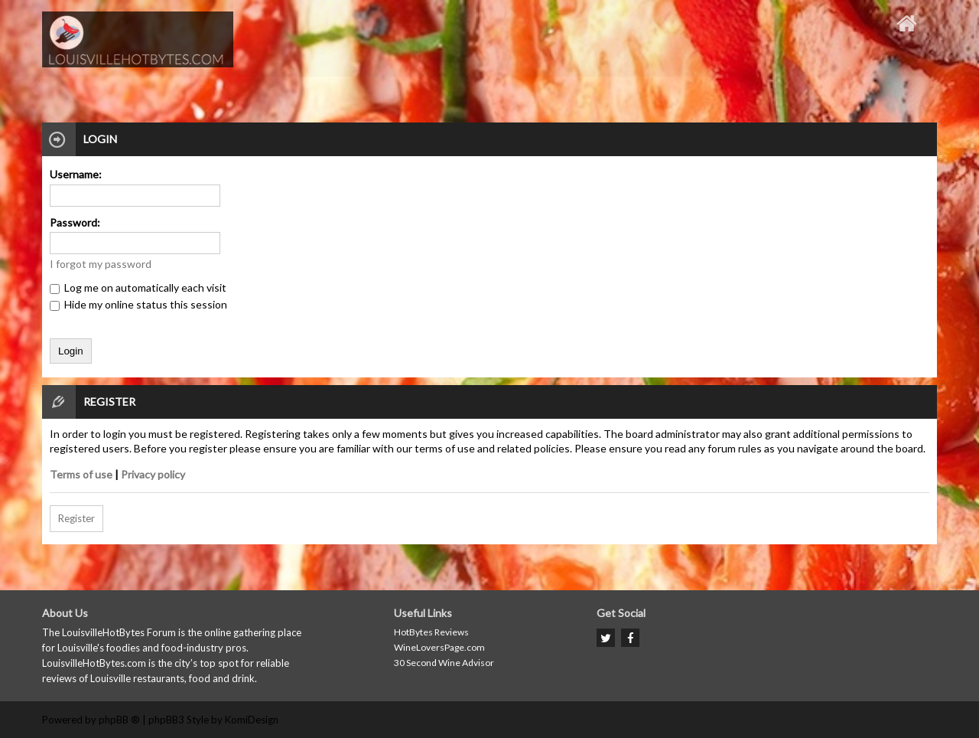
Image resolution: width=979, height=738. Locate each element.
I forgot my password (100, 263)
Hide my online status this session (138, 304)
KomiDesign (251, 720)
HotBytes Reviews (431, 632)
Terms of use (81, 474)
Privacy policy (153, 474)
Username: (76, 174)
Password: (75, 222)
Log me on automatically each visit (138, 287)
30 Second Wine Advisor (444, 662)
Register (76, 518)
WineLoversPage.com (439, 647)
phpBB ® (119, 720)
